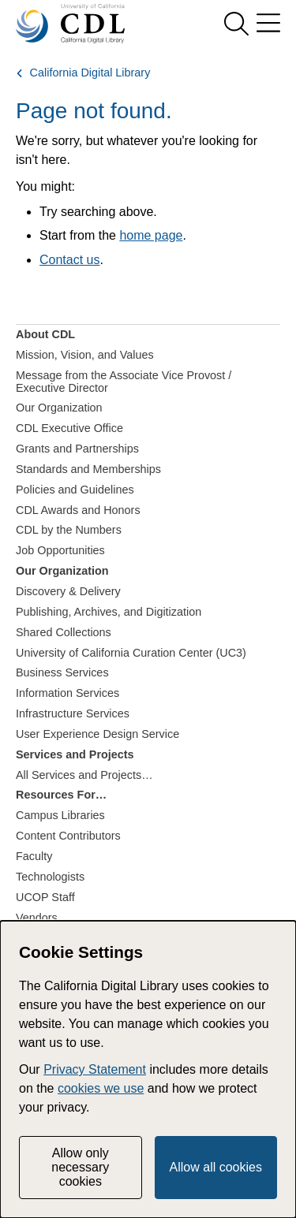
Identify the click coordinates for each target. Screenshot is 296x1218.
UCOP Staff (45, 897)
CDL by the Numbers (69, 529)
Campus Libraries (60, 815)
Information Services (67, 693)
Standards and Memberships (88, 469)
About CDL (45, 334)
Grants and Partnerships (77, 448)
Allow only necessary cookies (80, 1167)
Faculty (34, 856)
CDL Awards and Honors (78, 510)
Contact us (69, 259)
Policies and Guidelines (75, 489)
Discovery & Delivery (68, 591)
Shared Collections (63, 632)
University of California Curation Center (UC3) (131, 652)
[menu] (268, 23)
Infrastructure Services (72, 713)
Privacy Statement (94, 1069)
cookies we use (101, 1088)
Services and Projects (75, 754)
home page (150, 235)
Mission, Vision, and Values (85, 354)
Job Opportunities (60, 550)
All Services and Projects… (84, 775)
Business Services (62, 672)
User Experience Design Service (97, 734)
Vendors (37, 917)
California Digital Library (90, 73)
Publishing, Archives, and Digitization (108, 611)
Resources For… (61, 794)
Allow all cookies (216, 1167)
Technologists (50, 876)
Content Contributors (68, 835)
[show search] (236, 23)
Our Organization (59, 407)
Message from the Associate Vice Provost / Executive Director (123, 381)
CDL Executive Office (69, 428)
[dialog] (148, 1069)
